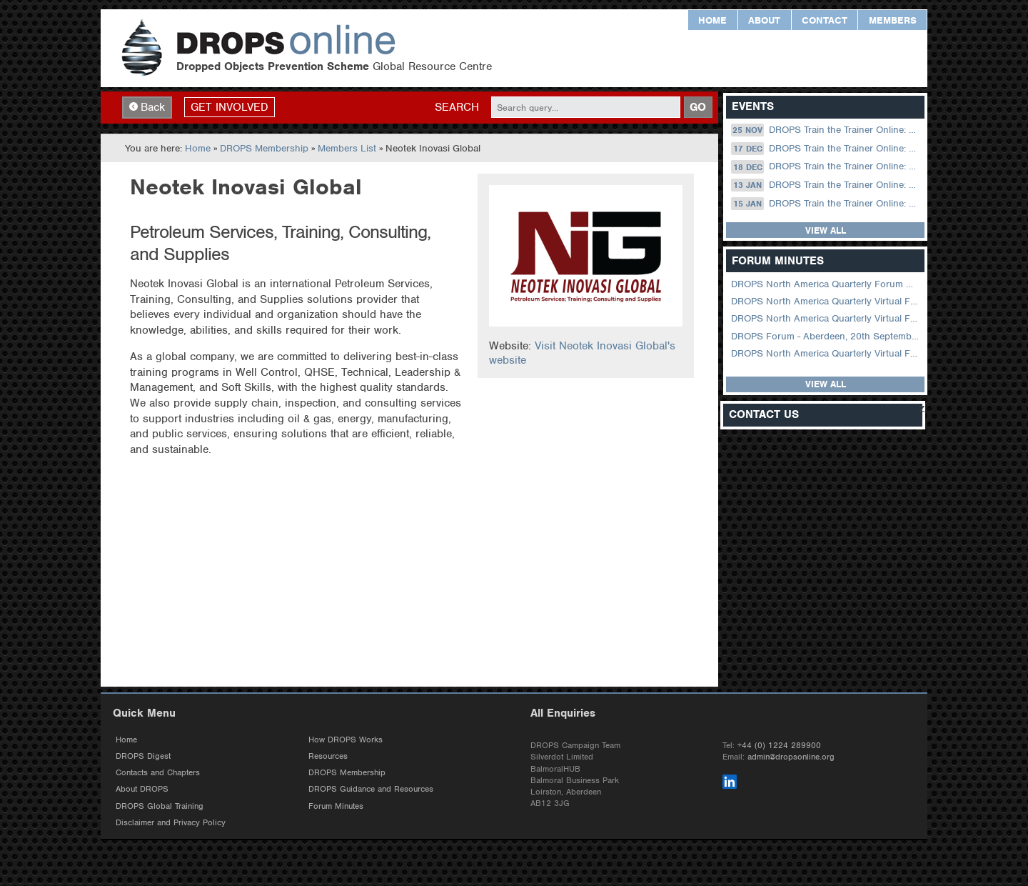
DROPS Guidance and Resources (370, 789)
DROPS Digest (143, 756)
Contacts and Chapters (158, 772)
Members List (347, 148)
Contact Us (764, 415)
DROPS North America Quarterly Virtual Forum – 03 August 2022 (826, 353)
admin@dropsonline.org (791, 756)
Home (712, 20)
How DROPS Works (345, 739)
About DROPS (142, 789)
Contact (824, 20)
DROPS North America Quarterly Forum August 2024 (826, 284)
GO (698, 107)
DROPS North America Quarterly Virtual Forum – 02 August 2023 (826, 301)
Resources (328, 756)
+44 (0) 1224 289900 (779, 745)
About (764, 20)
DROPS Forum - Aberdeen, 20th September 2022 (826, 336)
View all (825, 230)
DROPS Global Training (159, 806)
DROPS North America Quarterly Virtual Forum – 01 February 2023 (826, 318)
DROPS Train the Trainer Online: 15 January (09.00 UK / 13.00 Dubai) (826, 203)
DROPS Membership (264, 148)
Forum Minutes (335, 806)
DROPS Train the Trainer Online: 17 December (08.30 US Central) (826, 148)
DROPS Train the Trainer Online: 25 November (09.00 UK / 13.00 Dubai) (826, 130)
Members (893, 20)
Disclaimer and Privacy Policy (171, 822)
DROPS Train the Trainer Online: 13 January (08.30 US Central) (826, 185)
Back (147, 107)
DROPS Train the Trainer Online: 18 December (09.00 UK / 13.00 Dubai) (826, 166)
